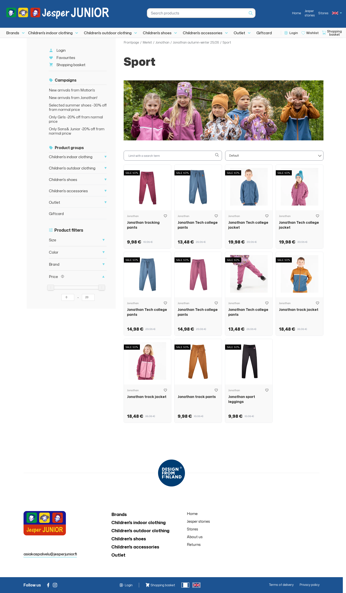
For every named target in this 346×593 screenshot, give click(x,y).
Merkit (147, 42)
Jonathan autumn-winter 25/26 (196, 42)
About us (195, 536)
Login (293, 33)
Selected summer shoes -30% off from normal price (78, 107)
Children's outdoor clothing (108, 32)
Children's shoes (157, 32)
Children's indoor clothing (50, 32)
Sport (227, 42)
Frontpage (131, 42)
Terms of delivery (281, 585)
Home (296, 13)
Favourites (65, 57)
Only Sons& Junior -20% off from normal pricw (76, 131)
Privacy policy (309, 585)
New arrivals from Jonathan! (73, 97)
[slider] (50, 287)
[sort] (274, 156)
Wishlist (312, 33)
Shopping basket (70, 64)
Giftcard (264, 32)
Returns (194, 544)
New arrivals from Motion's (72, 90)
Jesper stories (310, 13)
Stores (323, 13)
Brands (12, 32)
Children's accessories (202, 32)
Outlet (239, 32)
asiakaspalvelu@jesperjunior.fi (50, 554)
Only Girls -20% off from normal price (76, 119)
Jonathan (162, 42)
